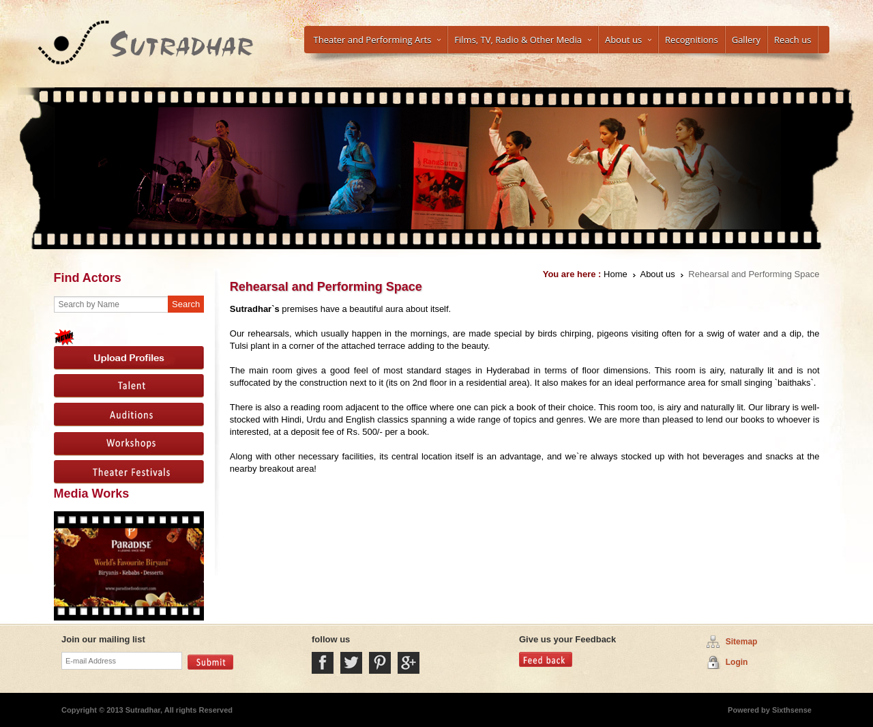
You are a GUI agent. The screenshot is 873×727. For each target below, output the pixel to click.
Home (615, 274)
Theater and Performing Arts (377, 39)
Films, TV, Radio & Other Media (522, 39)
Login (737, 662)
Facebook (323, 663)
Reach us (792, 39)
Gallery (746, 39)
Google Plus (408, 663)
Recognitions (691, 39)
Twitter (351, 663)
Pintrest (380, 663)
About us (628, 39)
